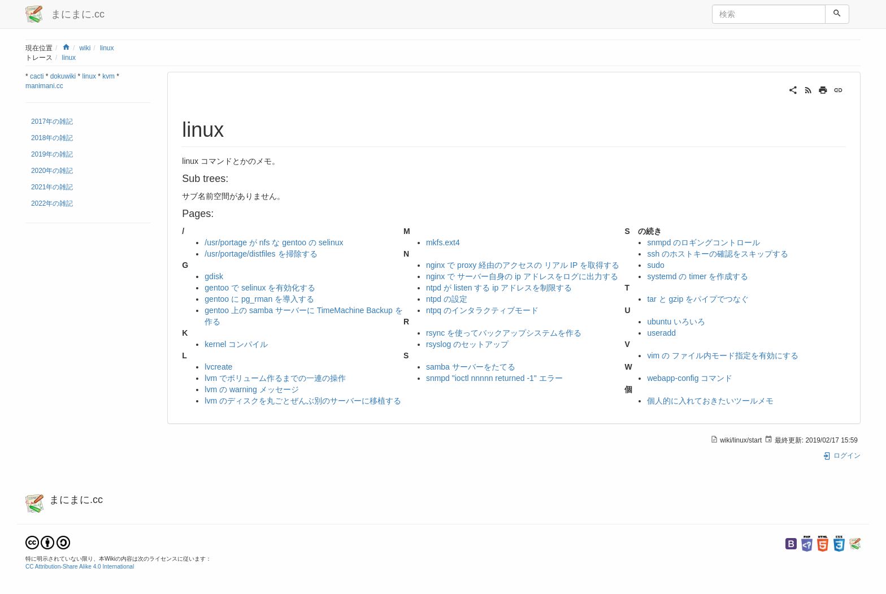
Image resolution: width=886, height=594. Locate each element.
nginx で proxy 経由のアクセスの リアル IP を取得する (522, 265)
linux (107, 48)
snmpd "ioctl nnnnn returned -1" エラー (494, 378)
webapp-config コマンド (689, 378)
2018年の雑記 (52, 138)
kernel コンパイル (236, 344)
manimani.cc (44, 86)
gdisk (214, 276)
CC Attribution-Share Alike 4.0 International (79, 566)
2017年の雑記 (52, 121)
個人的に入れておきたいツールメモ (710, 400)
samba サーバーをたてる (470, 366)
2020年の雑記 (52, 171)
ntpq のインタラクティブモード (482, 310)
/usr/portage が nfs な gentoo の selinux (274, 242)
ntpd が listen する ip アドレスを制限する (499, 287)
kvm (108, 76)
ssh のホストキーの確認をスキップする (717, 253)
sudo (655, 265)
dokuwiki (63, 76)
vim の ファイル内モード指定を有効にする (722, 355)
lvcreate (218, 366)
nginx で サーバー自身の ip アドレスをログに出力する (522, 276)
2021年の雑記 (52, 187)
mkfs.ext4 (443, 242)
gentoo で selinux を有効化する (260, 287)
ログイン (842, 455)
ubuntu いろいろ (676, 321)
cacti (37, 76)
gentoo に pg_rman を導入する (259, 298)
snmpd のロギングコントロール (703, 242)
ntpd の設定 (446, 298)
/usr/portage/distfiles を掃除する (261, 253)
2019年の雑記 (52, 154)
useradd (661, 332)
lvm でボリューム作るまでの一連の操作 (275, 378)
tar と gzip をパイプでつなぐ (698, 298)
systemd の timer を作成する (697, 276)
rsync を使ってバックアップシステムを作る (503, 332)
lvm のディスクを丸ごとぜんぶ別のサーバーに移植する (303, 400)
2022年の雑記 (52, 203)
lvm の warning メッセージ (251, 389)
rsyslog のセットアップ (467, 344)
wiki (84, 48)
